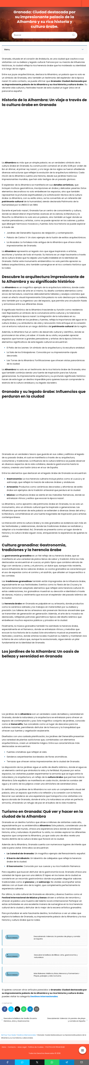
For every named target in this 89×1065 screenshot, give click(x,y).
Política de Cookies (36, 1047)
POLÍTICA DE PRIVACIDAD (55, 1047)
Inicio (4, 1047)
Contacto (12, 1047)
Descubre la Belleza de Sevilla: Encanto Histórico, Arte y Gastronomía (20, 1019)
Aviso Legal (22, 1047)
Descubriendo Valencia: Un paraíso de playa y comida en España (66, 1019)
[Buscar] (72, 34)
